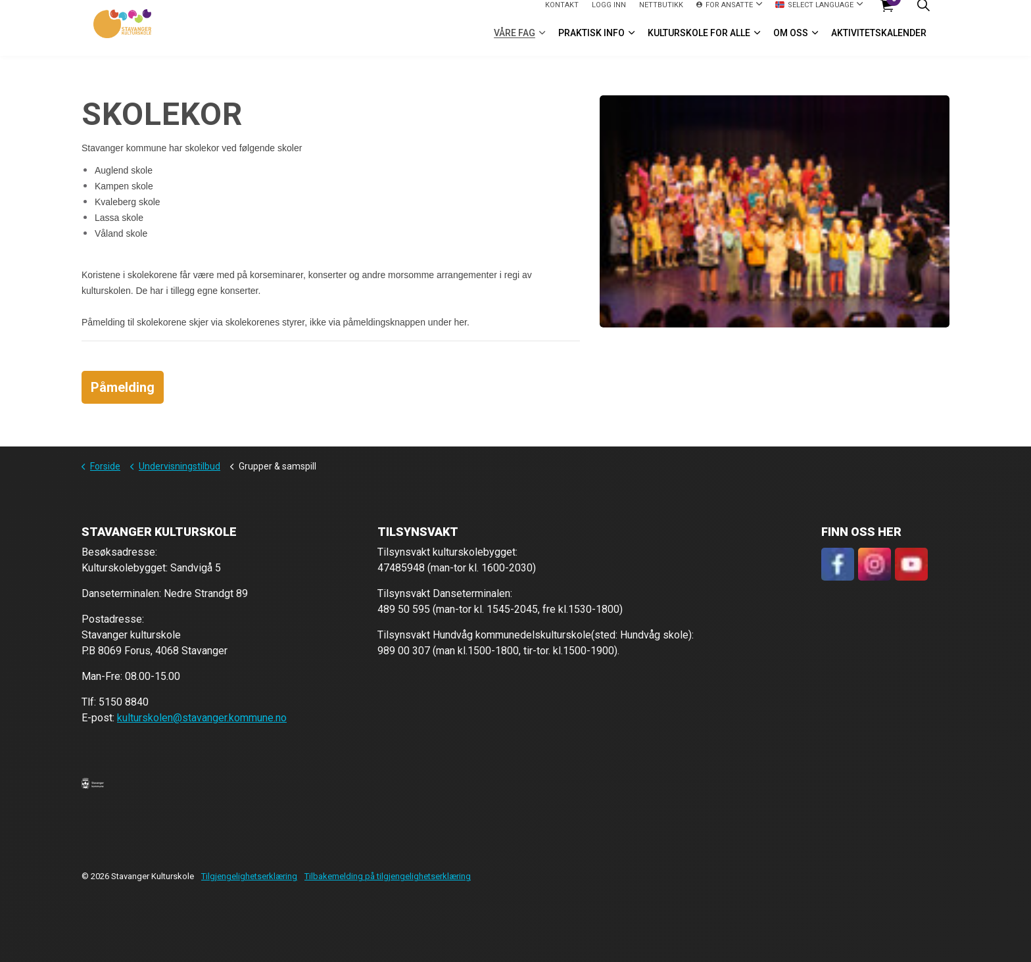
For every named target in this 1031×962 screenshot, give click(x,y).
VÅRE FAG (514, 42)
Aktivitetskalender (878, 42)
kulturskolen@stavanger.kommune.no (202, 717)
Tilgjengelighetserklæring (249, 876)
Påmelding (123, 387)
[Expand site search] (923, 14)
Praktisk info (591, 42)
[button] (93, 783)
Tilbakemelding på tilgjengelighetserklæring (387, 876)
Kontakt (562, 13)
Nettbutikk (661, 13)
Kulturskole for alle (699, 42)
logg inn (609, 13)
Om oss (790, 42)
